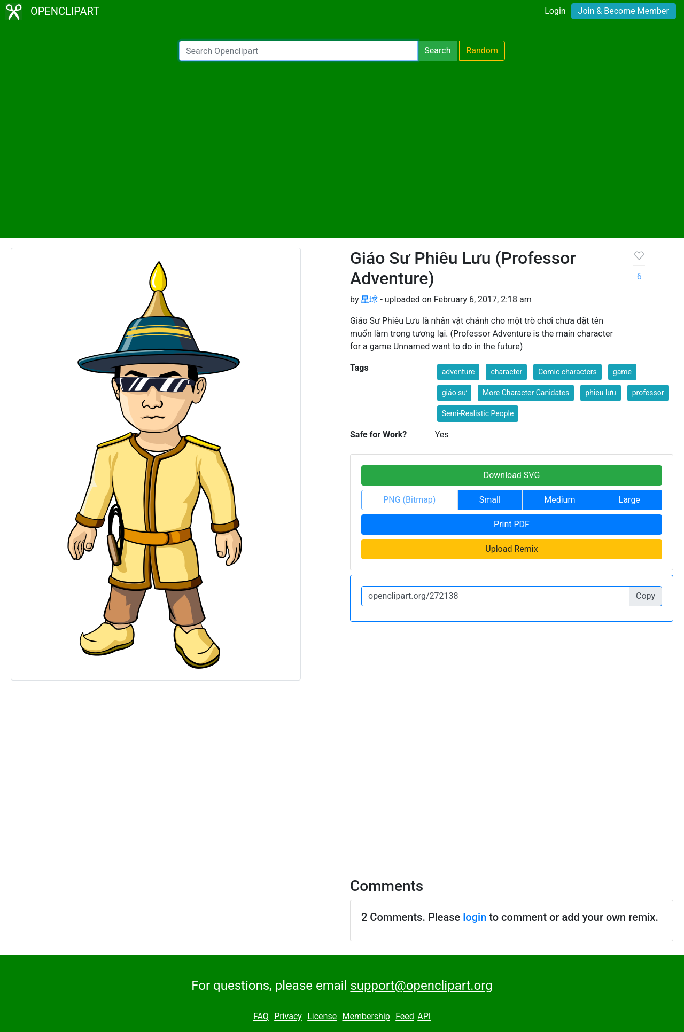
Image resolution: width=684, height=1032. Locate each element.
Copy (645, 596)
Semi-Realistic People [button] (478, 413)
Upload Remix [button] (511, 549)
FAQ (261, 1017)
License (322, 1017)
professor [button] (648, 392)
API (424, 1017)
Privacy (288, 1017)
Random (482, 50)
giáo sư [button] (454, 392)
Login (555, 11)
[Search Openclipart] (298, 51)
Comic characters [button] (567, 372)
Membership (366, 1017)
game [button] (622, 372)
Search (437, 50)
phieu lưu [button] (600, 392)
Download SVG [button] (512, 475)
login (474, 917)
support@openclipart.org (421, 985)
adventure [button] (458, 372)
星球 (369, 299)
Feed (404, 1017)
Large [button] (629, 500)
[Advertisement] (342, 149)
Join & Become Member (623, 11)
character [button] (506, 372)
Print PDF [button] (512, 524)
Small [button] (490, 500)
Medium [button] (559, 500)
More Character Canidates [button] (526, 392)
